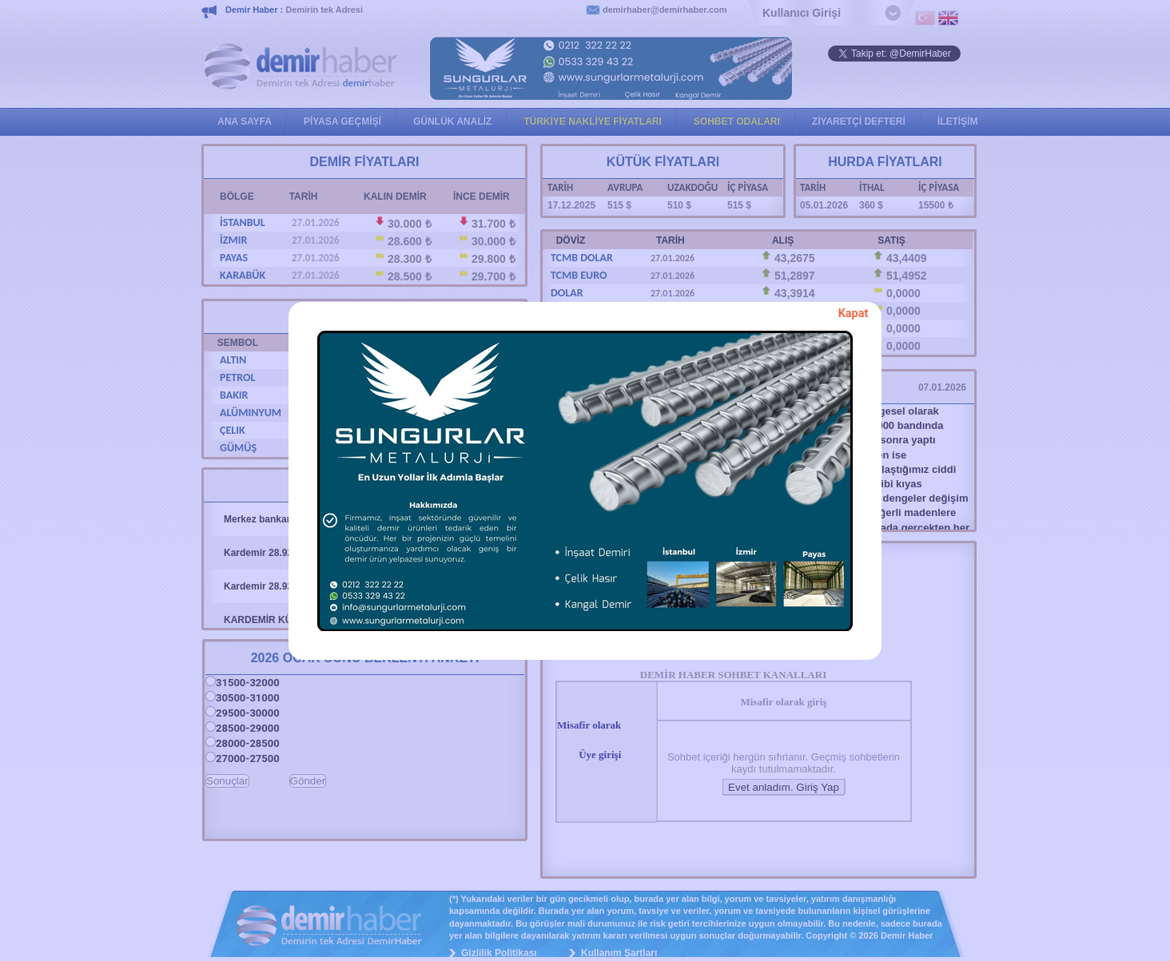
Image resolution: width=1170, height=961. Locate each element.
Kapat (853, 313)
